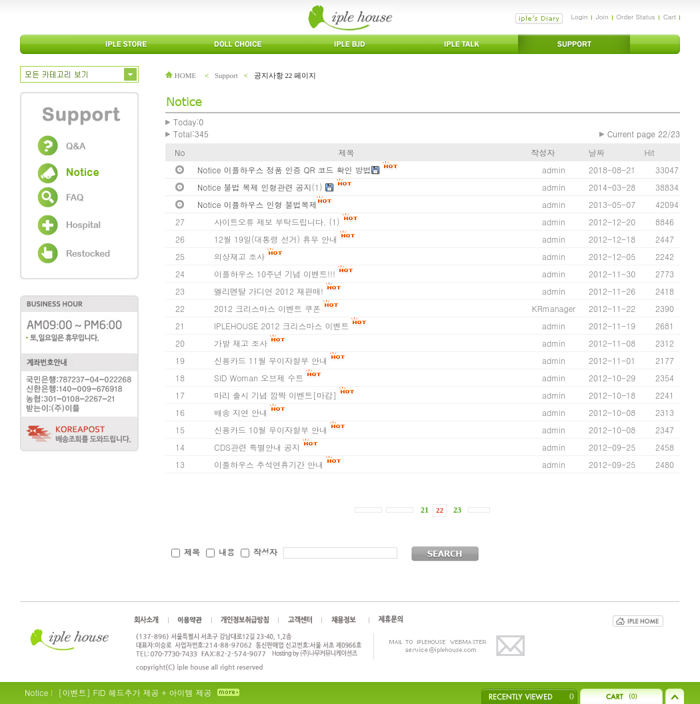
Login (579, 16)
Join (602, 16)
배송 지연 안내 (240, 412)
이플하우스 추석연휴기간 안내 (268, 464)
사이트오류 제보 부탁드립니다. (270, 221)
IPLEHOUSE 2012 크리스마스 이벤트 (281, 325)
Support (226, 75)
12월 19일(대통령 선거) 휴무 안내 (275, 239)
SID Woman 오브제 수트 (260, 377)
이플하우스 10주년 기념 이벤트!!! (276, 273)
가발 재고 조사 (240, 343)
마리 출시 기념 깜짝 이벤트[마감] (275, 395)
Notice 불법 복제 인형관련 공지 (254, 187)
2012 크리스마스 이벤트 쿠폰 (267, 308)
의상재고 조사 (239, 256)
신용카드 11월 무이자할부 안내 (270, 360)
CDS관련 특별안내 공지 (257, 447)
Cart (669, 16)
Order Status (636, 16)
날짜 (597, 152)
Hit (650, 152)
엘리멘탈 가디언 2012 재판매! (268, 291)
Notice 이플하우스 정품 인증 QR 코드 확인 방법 (284, 169)
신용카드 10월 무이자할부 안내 (270, 429)
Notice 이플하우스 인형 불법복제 (257, 204)
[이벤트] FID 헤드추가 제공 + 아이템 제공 (134, 692)
